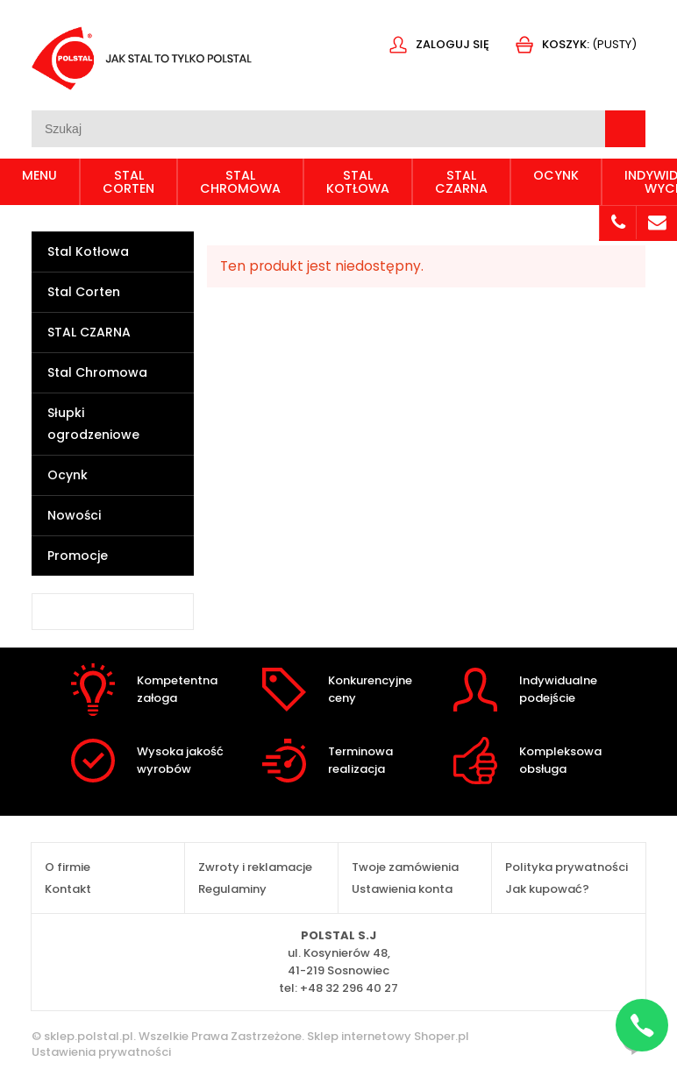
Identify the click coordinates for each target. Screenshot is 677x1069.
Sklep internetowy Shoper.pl (388, 1036)
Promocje (77, 555)
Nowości (74, 515)
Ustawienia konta (402, 889)
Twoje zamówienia (405, 867)
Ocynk (67, 475)
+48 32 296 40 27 (349, 988)
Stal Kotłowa (88, 251)
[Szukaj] (625, 128)
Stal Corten (83, 292)
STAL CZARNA (89, 332)
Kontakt (68, 889)
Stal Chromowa (97, 372)
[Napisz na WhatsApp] (642, 1025)
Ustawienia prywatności (101, 1052)
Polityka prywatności (566, 867)
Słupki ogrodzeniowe (93, 423)
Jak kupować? (547, 889)
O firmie (67, 867)
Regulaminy (232, 889)
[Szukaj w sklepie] (318, 128)
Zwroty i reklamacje (255, 867)
